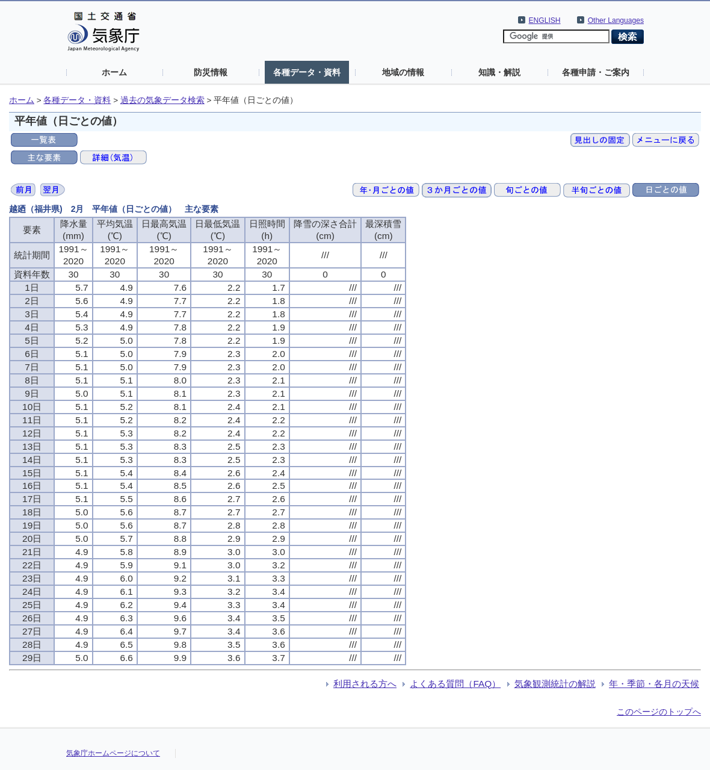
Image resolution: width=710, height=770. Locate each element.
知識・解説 (499, 72)
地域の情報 (403, 72)
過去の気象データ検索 (162, 100)
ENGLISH (545, 20)
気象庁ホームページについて (113, 753)
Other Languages (616, 20)
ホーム (114, 72)
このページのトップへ (659, 711)
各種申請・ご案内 (595, 72)
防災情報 (210, 72)
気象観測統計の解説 (555, 683)
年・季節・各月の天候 (654, 683)
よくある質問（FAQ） (455, 683)
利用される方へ (365, 683)
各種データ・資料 (307, 72)
